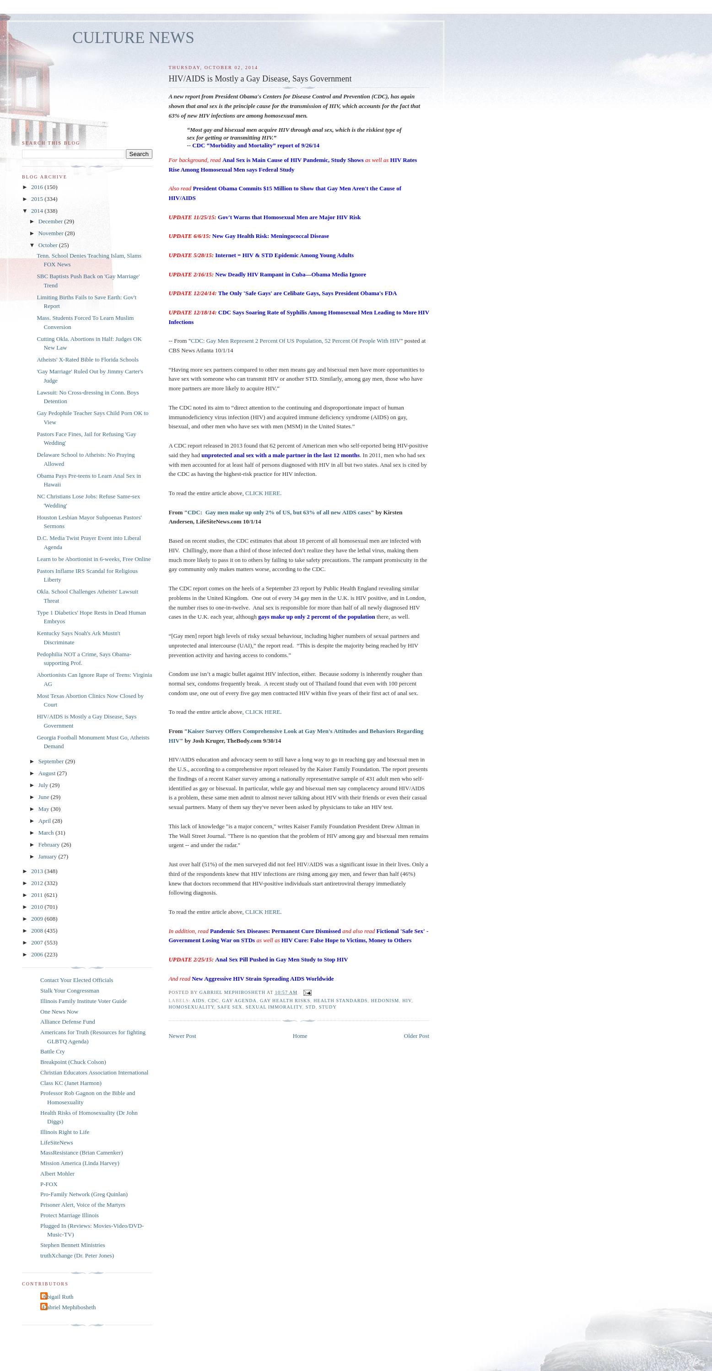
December (51, 221)
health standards (340, 1000)
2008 (37, 930)
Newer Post (182, 1035)
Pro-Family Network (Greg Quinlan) (84, 1194)
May (44, 808)
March (46, 832)
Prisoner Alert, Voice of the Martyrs (82, 1204)
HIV (406, 1000)
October (48, 245)
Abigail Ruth (58, 1296)
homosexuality (191, 1006)
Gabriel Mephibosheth (69, 1307)
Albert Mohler (57, 1173)
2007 (37, 942)
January (48, 856)
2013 (37, 871)
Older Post (416, 1035)
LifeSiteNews (56, 1142)
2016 (37, 187)
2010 (37, 906)
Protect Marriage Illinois (69, 1215)
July (44, 785)
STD (311, 1006)
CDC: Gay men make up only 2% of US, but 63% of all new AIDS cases (279, 512)
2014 (37, 210)
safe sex (230, 1006)
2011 (37, 894)
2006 (37, 954)
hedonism (385, 1000)
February (49, 844)
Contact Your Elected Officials (76, 980)
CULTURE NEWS (133, 38)
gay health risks (285, 1000)
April (45, 820)
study (328, 1006)
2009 (37, 918)
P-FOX (49, 1184)
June (44, 796)
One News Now (59, 1011)
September (51, 761)
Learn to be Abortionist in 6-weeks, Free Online (94, 559)
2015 (37, 198)
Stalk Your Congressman (69, 990)
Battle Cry (52, 1051)
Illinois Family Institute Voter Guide (83, 1001)
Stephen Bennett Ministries (72, 1244)
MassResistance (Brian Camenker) (81, 1152)
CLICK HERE (262, 493)
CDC (213, 1000)
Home (300, 1035)
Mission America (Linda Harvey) (79, 1163)
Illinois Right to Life (64, 1131)
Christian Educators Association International (94, 1072)
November (51, 233)
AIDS (198, 1000)
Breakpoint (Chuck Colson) (73, 1061)
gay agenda (239, 1000)
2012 (37, 883)
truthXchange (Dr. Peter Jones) (77, 1255)
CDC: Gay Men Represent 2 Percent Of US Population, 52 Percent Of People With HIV (295, 340)
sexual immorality (274, 1006)
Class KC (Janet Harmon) (71, 1083)
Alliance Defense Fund (67, 1021)
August (47, 773)
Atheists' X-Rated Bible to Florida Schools (87, 359)
